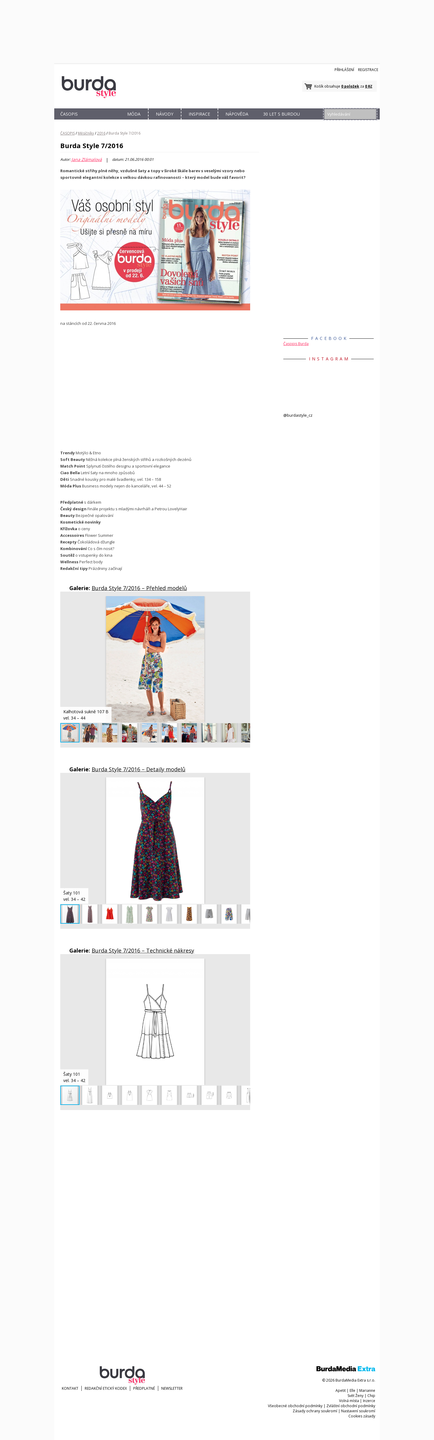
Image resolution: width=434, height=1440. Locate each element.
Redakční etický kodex (106, 1388)
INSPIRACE (199, 114)
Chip (371, 1395)
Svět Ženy (355, 1395)
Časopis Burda (296, 343)
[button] (245, 601)
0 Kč (368, 86)
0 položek (350, 86)
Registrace (368, 69)
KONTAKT (70, 1388)
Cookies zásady (361, 1416)
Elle (352, 1390)
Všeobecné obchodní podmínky (295, 1405)
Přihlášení (344, 69)
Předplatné (144, 1388)
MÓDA (133, 114)
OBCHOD (101, 121)
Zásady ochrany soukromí (315, 1411)
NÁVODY (164, 114)
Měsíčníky (86, 133)
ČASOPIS (69, 114)
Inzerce (369, 1400)
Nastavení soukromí (358, 1411)
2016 (101, 133)
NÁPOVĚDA (236, 114)
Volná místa (349, 1400)
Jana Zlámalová (86, 159)
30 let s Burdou (281, 114)
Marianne (367, 1390)
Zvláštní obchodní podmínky (350, 1405)
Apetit (340, 1390)
